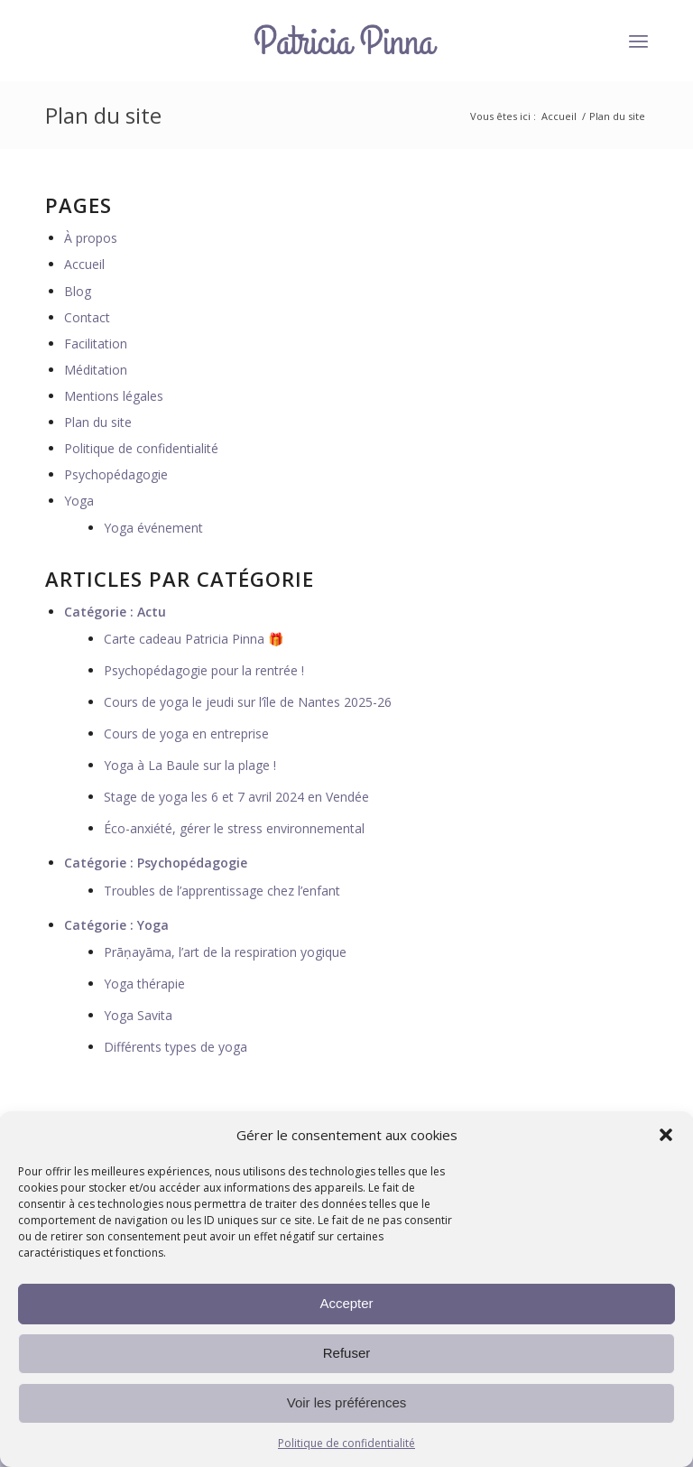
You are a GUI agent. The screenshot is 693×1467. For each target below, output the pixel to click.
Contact (87, 317)
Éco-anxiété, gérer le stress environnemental (234, 828)
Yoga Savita (138, 1015)
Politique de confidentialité (346, 1443)
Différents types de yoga (175, 1046)
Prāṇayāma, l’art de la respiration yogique (225, 952)
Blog (77, 291)
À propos (90, 237)
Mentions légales (113, 395)
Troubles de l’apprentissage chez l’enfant (222, 890)
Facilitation (95, 343)
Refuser (347, 1352)
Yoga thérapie (144, 983)
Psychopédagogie (116, 474)
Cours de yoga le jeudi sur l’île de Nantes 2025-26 (248, 701)
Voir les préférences (347, 1402)
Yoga (79, 500)
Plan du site (103, 115)
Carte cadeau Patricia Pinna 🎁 (193, 638)
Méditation (95, 369)
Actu (151, 611)
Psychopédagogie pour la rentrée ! (204, 670)
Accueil (559, 116)
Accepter (346, 1303)
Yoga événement (153, 527)
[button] (666, 1135)
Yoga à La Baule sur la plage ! (190, 765)
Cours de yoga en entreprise (186, 733)
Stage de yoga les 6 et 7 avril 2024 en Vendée (236, 796)
